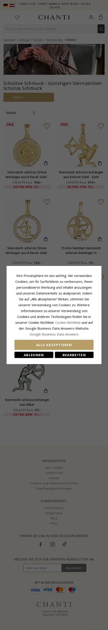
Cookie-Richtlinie (68, 322)
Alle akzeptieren (54, 344)
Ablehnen (34, 355)
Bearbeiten (74, 355)
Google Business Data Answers (54, 334)
